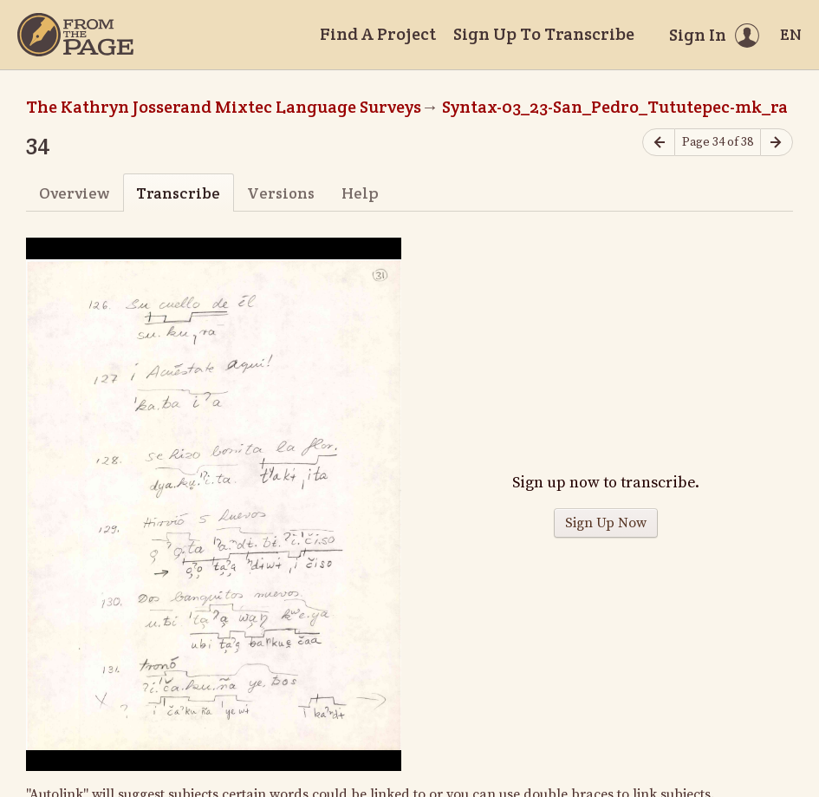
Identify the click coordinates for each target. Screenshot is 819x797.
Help (360, 193)
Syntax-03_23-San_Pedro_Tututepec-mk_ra (615, 106)
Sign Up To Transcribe (543, 34)
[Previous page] (658, 142)
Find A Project (378, 34)
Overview (74, 193)
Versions (281, 193)
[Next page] (776, 142)
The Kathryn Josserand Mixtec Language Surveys (223, 106)
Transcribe (178, 193)
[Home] (75, 34)
